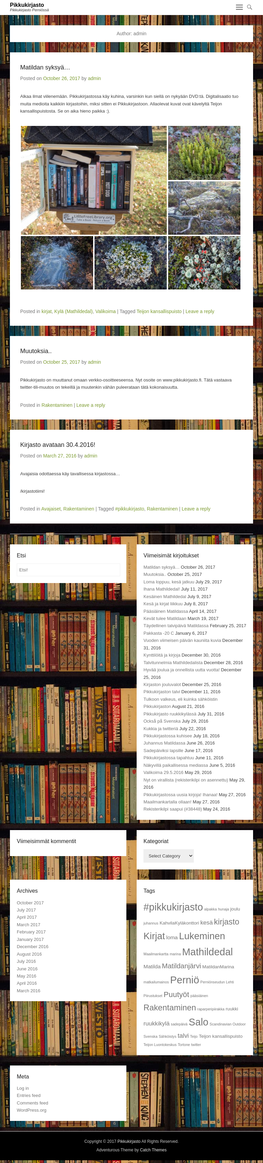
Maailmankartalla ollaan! (167, 801)
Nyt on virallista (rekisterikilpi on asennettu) (185, 780)
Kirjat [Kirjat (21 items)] (154, 936)
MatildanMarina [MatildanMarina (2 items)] (218, 966)
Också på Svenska (161, 721)
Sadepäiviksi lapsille (163, 750)
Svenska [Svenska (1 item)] (150, 1036)
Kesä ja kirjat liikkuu (163, 603)
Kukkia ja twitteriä (160, 728)
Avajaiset (51, 509)
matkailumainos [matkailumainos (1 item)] (156, 982)
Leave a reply (200, 311)
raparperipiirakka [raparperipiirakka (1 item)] (210, 1009)
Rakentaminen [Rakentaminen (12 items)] (169, 1007)
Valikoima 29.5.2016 (163, 772)
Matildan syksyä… (45, 67)
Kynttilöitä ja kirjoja (161, 655)
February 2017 (31, 931)
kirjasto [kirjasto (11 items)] (226, 921)
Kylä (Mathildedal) (73, 311)
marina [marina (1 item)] (175, 954)
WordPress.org (31, 1110)
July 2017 (26, 910)
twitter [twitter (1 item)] (196, 1045)
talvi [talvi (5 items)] (183, 1035)
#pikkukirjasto (129, 509)
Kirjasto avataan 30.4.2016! (57, 444)
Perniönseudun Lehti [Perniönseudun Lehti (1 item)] (217, 982)
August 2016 (29, 954)
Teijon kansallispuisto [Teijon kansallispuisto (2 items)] (221, 1036)
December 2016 (33, 946)
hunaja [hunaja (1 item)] (223, 909)
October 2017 (30, 902)
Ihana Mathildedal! (161, 589)
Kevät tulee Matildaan (164, 618)
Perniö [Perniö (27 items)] (184, 979)
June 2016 (27, 968)
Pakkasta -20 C (158, 633)
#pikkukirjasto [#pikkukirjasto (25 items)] (173, 907)
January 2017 (30, 939)
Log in (23, 1088)
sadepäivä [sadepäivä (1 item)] (179, 1024)
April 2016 (27, 983)
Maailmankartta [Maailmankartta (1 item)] (155, 954)
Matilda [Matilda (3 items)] (152, 966)
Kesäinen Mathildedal (164, 596)
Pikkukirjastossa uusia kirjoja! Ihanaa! (180, 794)
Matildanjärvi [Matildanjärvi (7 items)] (181, 966)
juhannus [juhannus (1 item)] (150, 923)
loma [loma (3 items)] (172, 937)
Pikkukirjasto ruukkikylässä (170, 713)
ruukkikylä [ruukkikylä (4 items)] (156, 1023)
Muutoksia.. (36, 351)
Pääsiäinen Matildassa (165, 611)
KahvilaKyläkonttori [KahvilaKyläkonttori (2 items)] (179, 923)
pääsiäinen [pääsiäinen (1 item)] (199, 996)
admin (94, 78)
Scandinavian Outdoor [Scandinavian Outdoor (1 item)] (228, 1024)
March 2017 (28, 924)
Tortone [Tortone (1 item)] (184, 1045)
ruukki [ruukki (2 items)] (232, 1008)
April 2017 (27, 917)
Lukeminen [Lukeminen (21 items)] (202, 936)
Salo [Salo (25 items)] (198, 1022)
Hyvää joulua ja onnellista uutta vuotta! (181, 669)
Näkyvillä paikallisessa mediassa (175, 765)
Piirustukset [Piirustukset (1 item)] (152, 996)
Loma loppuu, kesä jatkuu (168, 581)
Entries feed (28, 1095)
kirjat (46, 311)
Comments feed (32, 1103)
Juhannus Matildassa (164, 743)
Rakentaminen (56, 405)
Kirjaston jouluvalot (162, 684)
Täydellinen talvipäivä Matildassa (176, 625)
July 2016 (26, 961)
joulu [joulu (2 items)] (235, 909)
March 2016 (28, 990)
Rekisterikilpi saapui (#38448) (172, 809)
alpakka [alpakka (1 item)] (210, 909)
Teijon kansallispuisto (159, 311)
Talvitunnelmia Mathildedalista (173, 662)
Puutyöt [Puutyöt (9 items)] (176, 994)
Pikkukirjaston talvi (161, 691)
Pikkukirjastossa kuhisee (167, 735)
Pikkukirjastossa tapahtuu (168, 757)
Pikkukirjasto (27, 5)
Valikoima (105, 311)
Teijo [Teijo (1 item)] (194, 1036)
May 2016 (26, 976)
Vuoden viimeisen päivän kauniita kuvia (182, 640)
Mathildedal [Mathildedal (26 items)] (207, 951)
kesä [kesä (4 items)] (206, 922)
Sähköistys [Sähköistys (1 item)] (168, 1036)
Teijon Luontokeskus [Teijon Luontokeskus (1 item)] (160, 1045)
